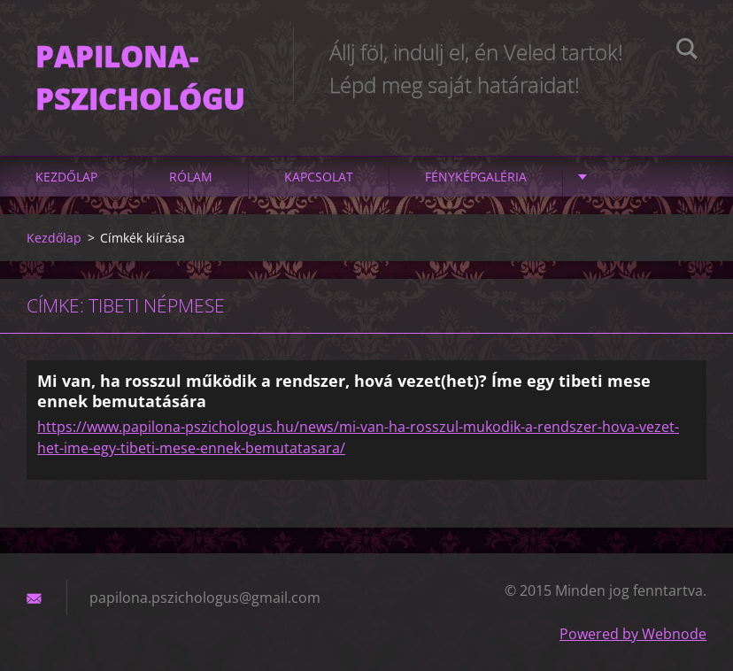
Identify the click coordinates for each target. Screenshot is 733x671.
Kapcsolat (318, 176)
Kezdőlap (66, 176)
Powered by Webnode (632, 634)
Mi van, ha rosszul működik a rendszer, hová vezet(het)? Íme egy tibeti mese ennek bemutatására (344, 391)
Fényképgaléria (476, 176)
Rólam (190, 176)
